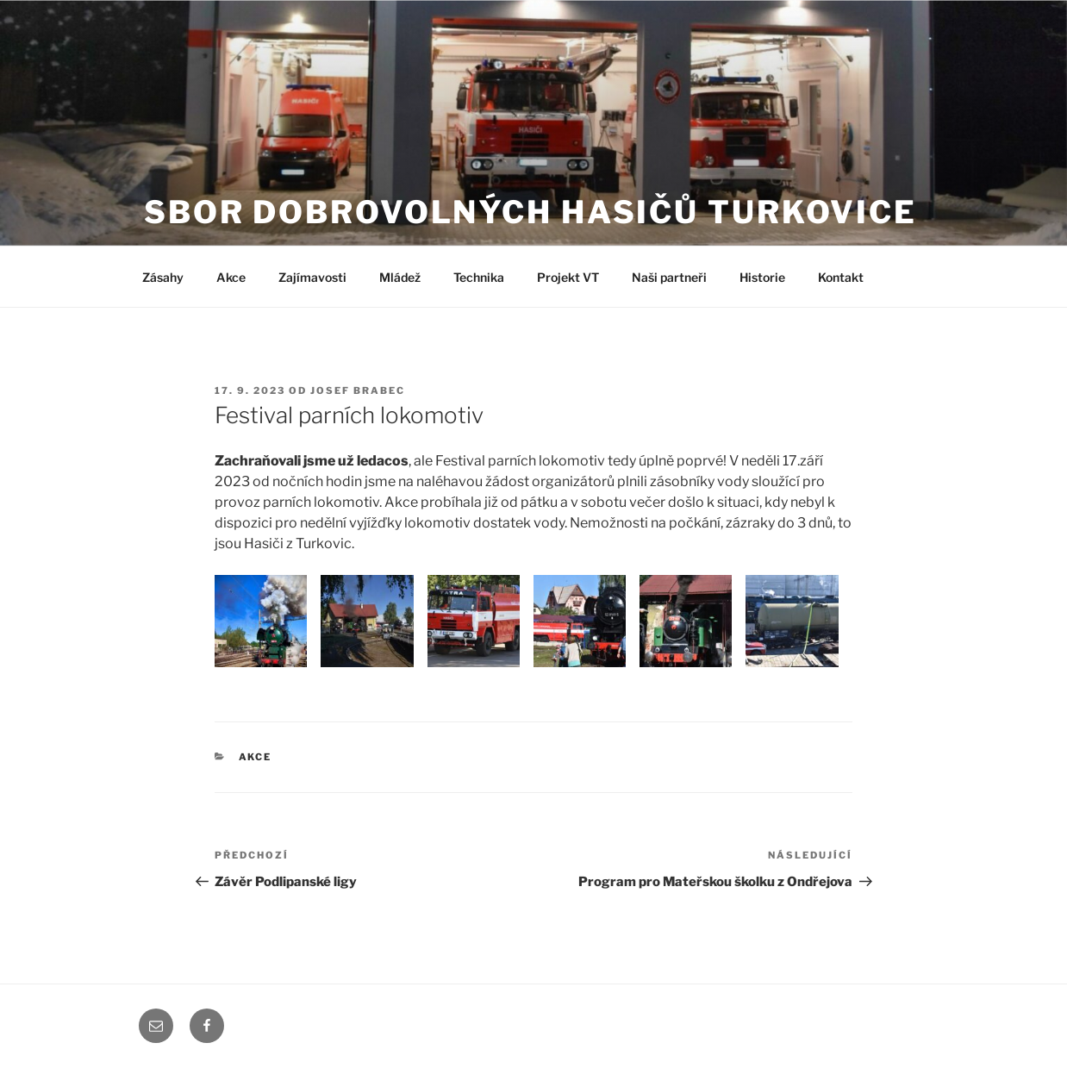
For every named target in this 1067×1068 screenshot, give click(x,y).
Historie (762, 277)
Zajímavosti (312, 277)
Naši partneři (669, 277)
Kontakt (841, 277)
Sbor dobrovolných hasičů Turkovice (530, 212)
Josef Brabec (357, 390)
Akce (231, 277)
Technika (478, 277)
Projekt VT (568, 277)
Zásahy (163, 277)
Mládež (400, 277)
